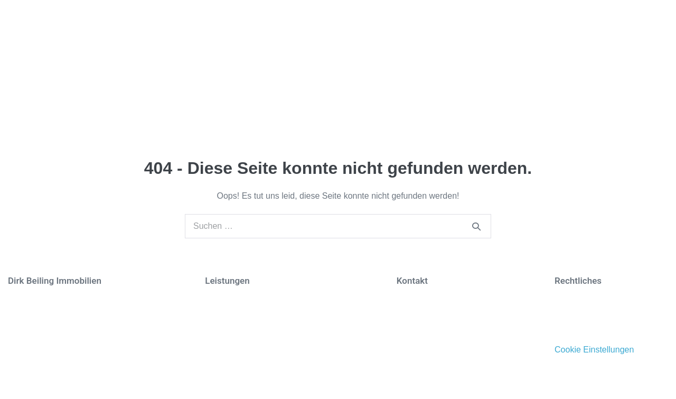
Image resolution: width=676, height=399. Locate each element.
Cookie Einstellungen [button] (594, 350)
